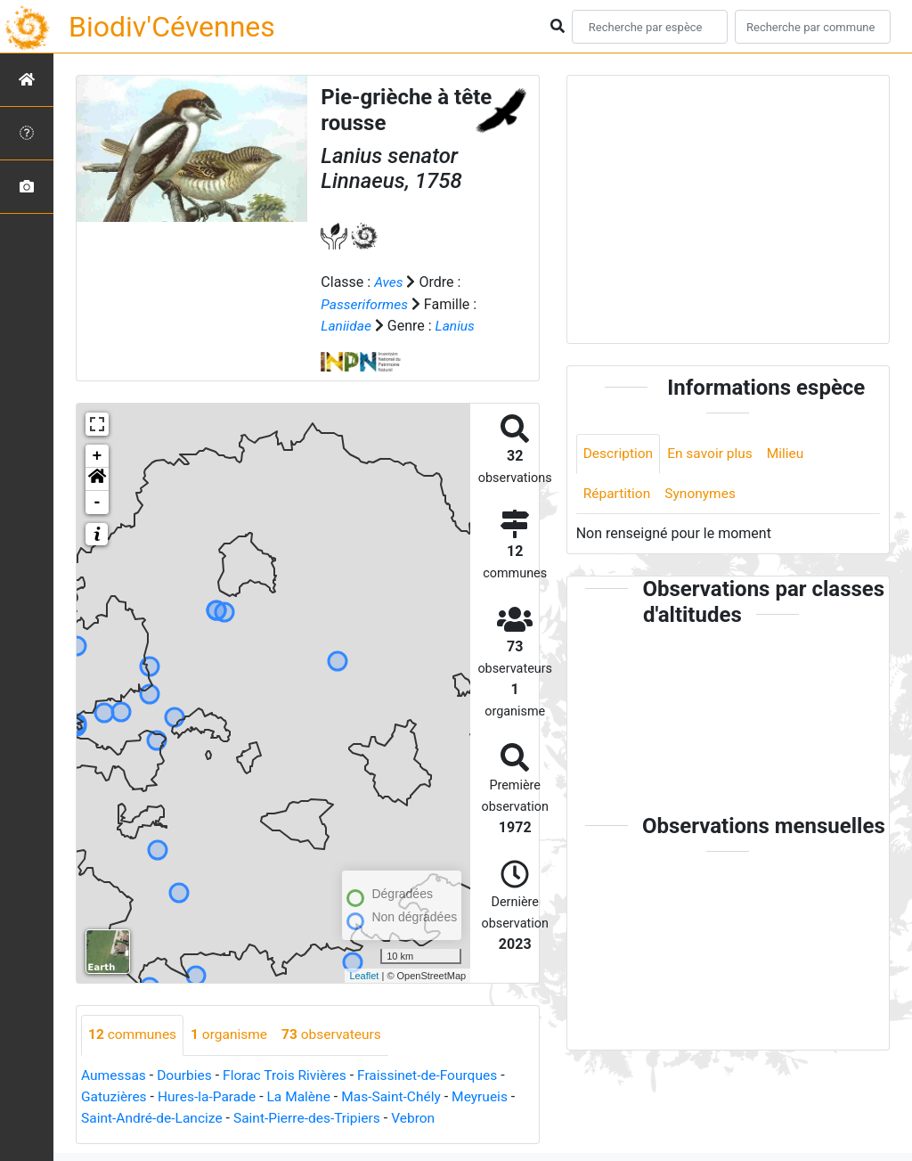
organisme (233, 1034)
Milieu (790, 454)
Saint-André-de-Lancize (154, 1116)
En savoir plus (714, 454)
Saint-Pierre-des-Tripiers (313, 1116)
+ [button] (97, 455)
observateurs (338, 1034)
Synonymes (703, 494)
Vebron (423, 1116)
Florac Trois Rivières (290, 1074)
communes (133, 1034)
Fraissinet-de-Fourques (437, 1074)
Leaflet (364, 974)
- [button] (97, 501)
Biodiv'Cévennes (172, 27)
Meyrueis (491, 1095)
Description (619, 454)
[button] (97, 478)
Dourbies (187, 1074)
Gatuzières (115, 1095)
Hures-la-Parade (210, 1095)
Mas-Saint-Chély (399, 1095)
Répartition (618, 494)
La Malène (305, 1095)
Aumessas (114, 1074)
